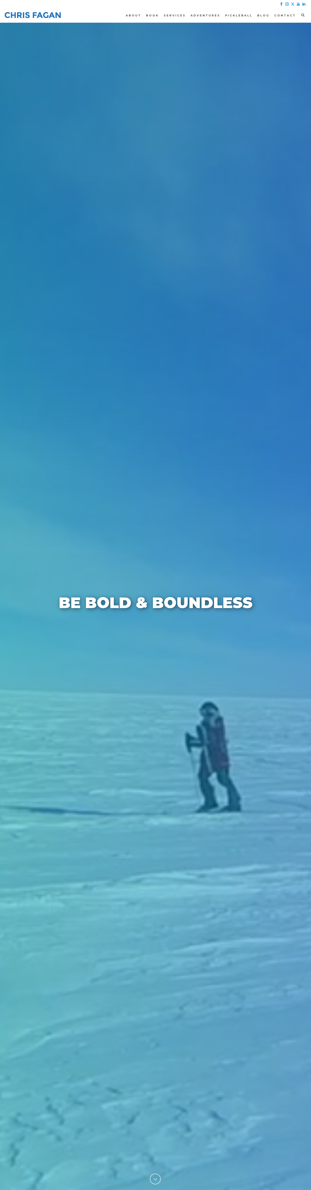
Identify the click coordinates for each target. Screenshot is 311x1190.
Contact (285, 15)
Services (175, 15)
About (133, 15)
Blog (263, 15)
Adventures (205, 15)
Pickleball (238, 15)
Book (152, 15)
